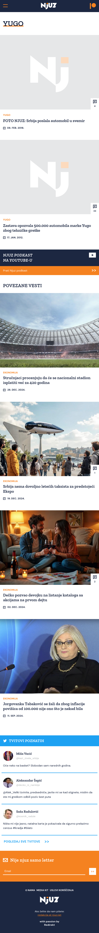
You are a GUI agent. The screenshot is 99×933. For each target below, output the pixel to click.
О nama (30, 890)
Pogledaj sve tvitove (22, 841)
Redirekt (49, 924)
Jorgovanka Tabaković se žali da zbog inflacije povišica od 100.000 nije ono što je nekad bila (44, 706)
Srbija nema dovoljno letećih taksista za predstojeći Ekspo (49, 489)
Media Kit (42, 890)
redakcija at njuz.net (49, 915)
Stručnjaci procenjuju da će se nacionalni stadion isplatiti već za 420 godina (47, 380)
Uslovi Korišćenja (62, 890)
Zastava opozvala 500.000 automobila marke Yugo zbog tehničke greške (47, 228)
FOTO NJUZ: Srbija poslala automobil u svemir (44, 120)
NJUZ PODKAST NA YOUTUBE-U (18, 258)
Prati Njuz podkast (15, 270)
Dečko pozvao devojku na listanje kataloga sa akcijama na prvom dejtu (43, 597)
